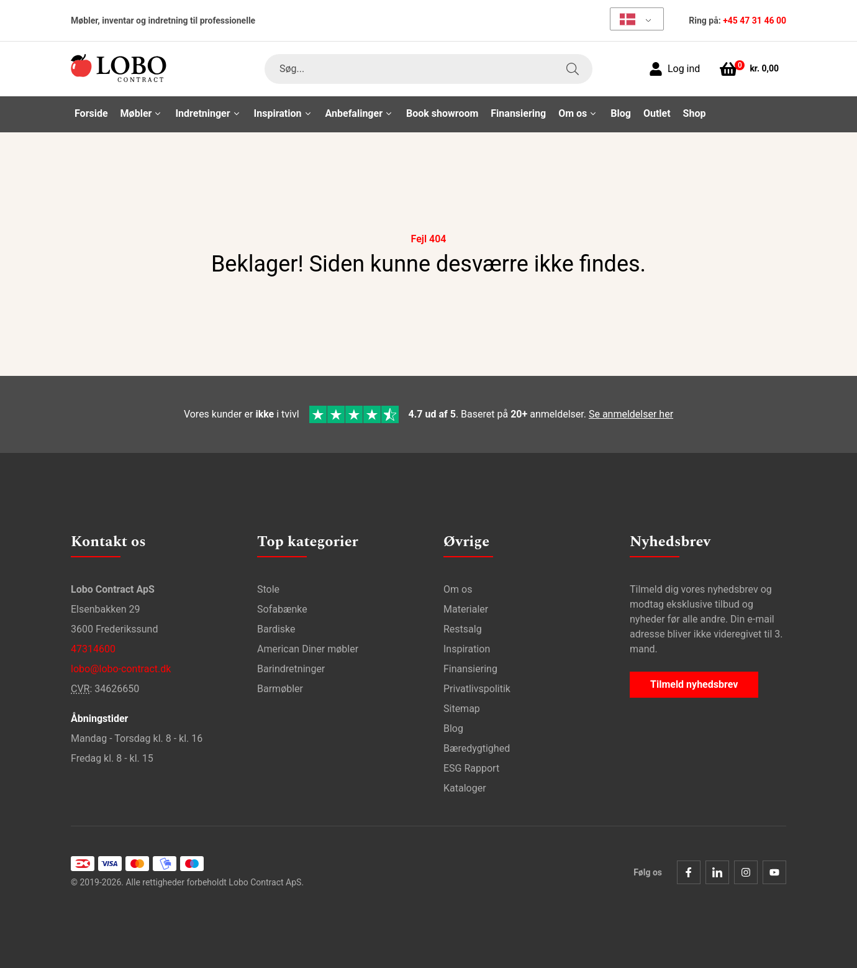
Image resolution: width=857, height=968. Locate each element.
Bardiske (276, 629)
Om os (457, 589)
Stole (268, 589)
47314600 (93, 649)
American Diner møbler (307, 649)
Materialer (465, 609)
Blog (620, 113)
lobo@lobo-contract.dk (121, 669)
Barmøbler (280, 689)
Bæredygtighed (476, 748)
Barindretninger (291, 669)
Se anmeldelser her (631, 414)
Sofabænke (282, 609)
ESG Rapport (471, 768)
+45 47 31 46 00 (754, 20)
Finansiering (518, 113)
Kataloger (464, 788)
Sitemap (461, 709)
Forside (91, 113)
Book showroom (442, 113)
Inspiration (466, 649)
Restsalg (462, 629)
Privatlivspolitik (476, 689)
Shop (694, 113)
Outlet (657, 113)
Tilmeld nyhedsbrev (694, 684)
